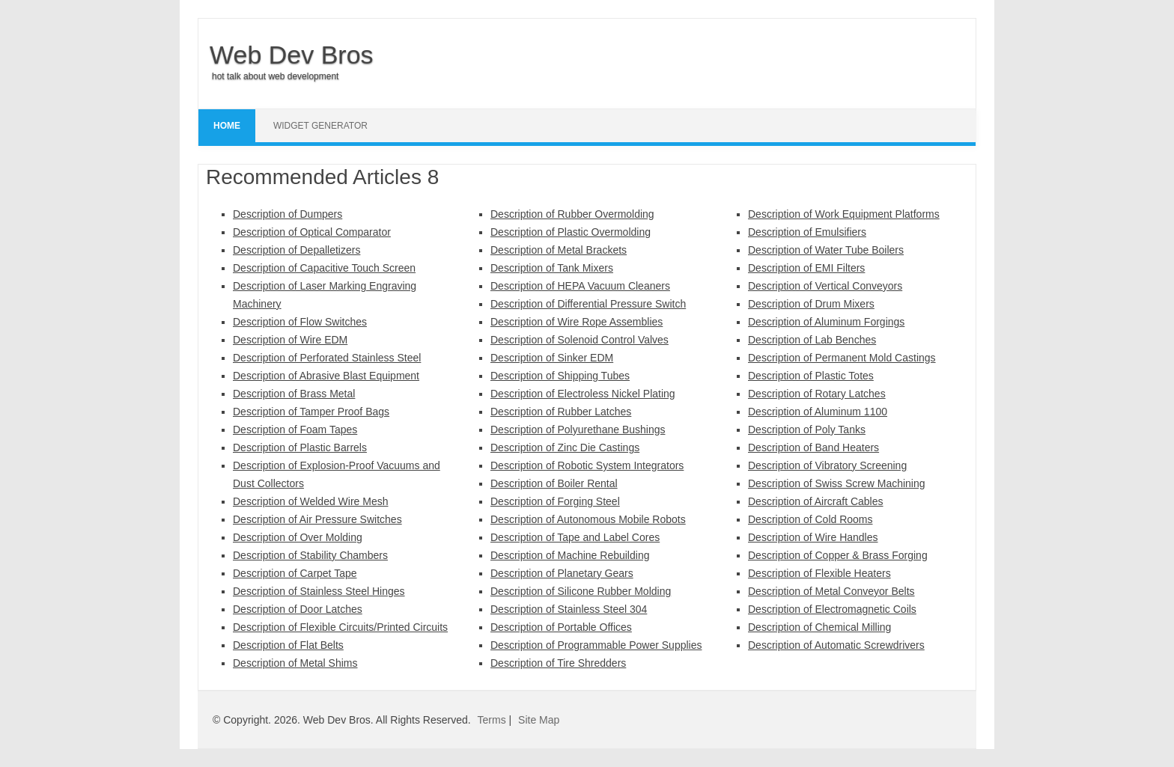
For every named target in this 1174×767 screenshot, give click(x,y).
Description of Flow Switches (300, 322)
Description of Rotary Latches (817, 394)
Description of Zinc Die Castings (564, 447)
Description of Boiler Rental (554, 483)
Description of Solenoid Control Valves (579, 340)
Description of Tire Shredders (558, 663)
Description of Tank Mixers (551, 268)
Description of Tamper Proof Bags (311, 412)
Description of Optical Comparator (312, 232)
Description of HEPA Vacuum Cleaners (580, 286)
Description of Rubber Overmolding (572, 214)
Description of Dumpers (287, 214)
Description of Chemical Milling (819, 627)
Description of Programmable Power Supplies (596, 645)
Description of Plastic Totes (811, 376)
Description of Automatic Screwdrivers (836, 645)
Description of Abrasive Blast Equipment (326, 376)
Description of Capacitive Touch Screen (324, 268)
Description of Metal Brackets (558, 250)
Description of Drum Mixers (811, 304)
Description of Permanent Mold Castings (842, 358)
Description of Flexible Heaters (819, 573)
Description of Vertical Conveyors (825, 286)
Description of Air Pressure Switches (317, 519)
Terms (492, 720)
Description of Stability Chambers (310, 555)
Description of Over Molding (297, 537)
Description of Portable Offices (561, 627)
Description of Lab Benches (812, 340)
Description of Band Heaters (813, 447)
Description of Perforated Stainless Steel (327, 358)
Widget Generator (320, 125)
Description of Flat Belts (288, 645)
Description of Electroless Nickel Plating (582, 394)
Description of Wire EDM (290, 340)
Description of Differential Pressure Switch (588, 304)
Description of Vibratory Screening (827, 465)
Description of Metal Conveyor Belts (831, 591)
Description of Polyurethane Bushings (577, 430)
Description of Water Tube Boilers (826, 250)
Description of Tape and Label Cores (575, 537)
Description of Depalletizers (296, 250)
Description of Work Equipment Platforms (844, 214)
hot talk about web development (275, 76)
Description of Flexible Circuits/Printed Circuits (340, 627)
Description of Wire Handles (813, 537)
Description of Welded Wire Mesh (310, 501)
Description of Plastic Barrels (300, 447)
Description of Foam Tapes (295, 430)
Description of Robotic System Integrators (587, 465)
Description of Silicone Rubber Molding (580, 591)
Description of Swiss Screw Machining (836, 483)
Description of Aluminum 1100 (817, 412)
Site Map (538, 720)
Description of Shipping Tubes (560, 376)
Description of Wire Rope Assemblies (576, 322)
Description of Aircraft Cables (815, 501)
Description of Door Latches (297, 609)
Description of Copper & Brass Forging (838, 555)
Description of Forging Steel (555, 501)
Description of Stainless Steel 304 (568, 609)
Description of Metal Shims (295, 663)
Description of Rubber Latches (560, 412)
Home (226, 125)
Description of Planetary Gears (561, 573)
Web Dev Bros (292, 54)
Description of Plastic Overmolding (570, 232)
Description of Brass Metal (294, 394)
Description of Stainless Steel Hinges (319, 591)
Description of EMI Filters (806, 268)
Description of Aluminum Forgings (826, 322)
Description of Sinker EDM (551, 358)
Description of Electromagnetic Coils (832, 609)
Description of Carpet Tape (295, 573)
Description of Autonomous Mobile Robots (588, 519)
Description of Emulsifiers (807, 232)
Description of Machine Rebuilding (569, 555)
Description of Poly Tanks (807, 430)
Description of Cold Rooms (810, 519)
